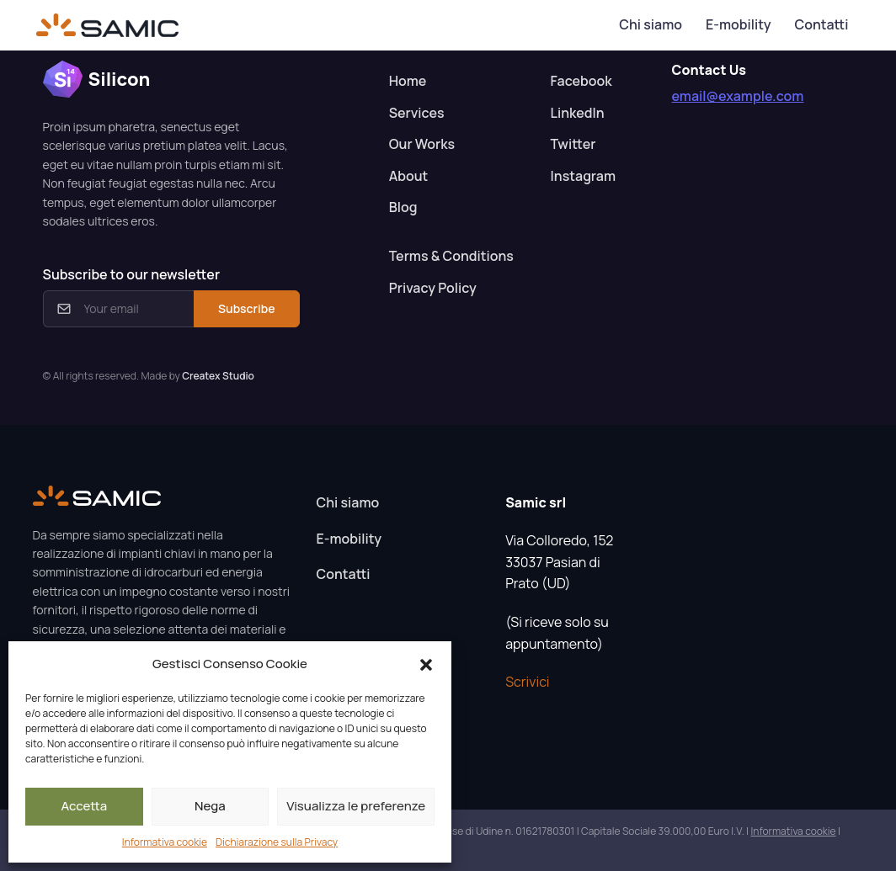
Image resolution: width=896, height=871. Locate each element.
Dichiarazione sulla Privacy (277, 842)
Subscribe (246, 308)
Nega (210, 806)
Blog (403, 207)
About (409, 176)
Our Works (422, 144)
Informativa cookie (164, 842)
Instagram (583, 176)
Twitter (573, 144)
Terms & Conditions (451, 256)
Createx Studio (218, 376)
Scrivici (527, 681)
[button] (426, 664)
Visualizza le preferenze (355, 806)
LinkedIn (578, 113)
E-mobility (738, 24)
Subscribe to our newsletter (131, 274)
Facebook (581, 81)
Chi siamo (650, 24)
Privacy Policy (433, 288)
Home (408, 81)
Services (417, 113)
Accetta (84, 806)
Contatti (821, 24)
